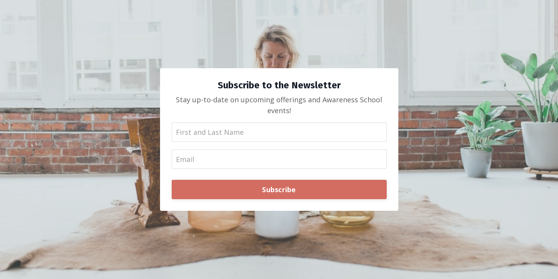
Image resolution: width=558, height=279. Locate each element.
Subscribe (279, 189)
